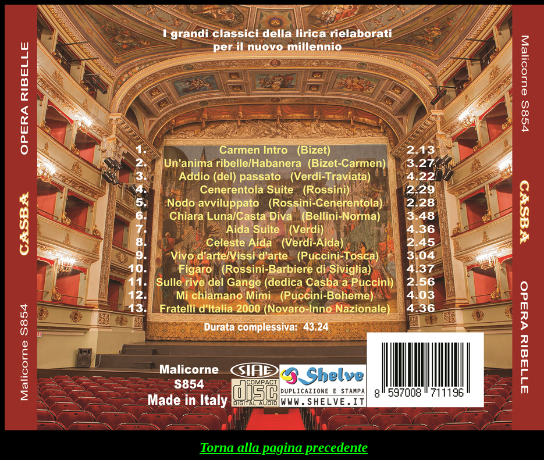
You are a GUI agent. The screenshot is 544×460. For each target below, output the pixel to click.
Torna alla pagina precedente (284, 447)
